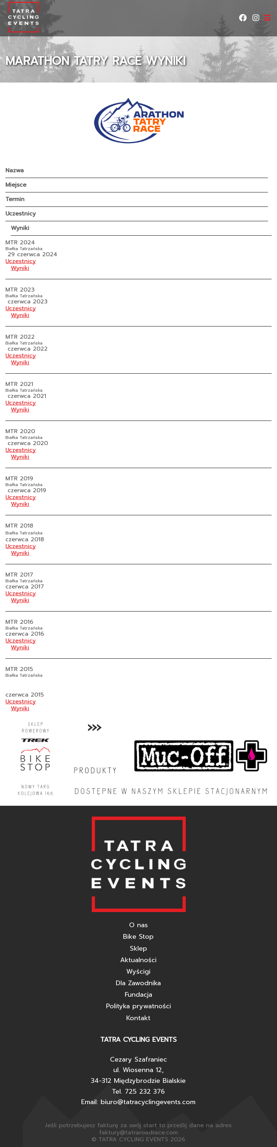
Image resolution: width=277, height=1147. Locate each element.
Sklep (138, 948)
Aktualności (138, 960)
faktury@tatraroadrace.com (138, 1132)
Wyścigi (138, 971)
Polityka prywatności (138, 1006)
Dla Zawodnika (138, 983)
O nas (138, 925)
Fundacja (138, 995)
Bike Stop (138, 937)
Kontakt (138, 1018)
